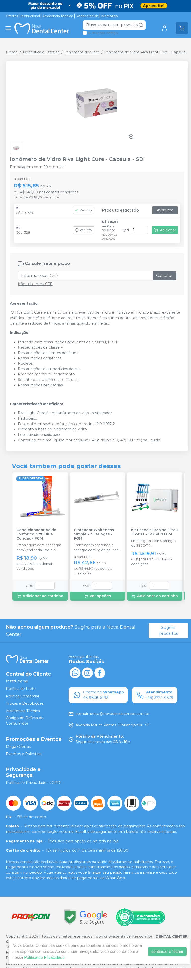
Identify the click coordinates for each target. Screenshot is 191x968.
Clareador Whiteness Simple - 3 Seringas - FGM (94, 534)
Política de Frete (21, 688)
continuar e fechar (167, 951)
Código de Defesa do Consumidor (25, 721)
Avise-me (165, 210)
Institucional (30, 16)
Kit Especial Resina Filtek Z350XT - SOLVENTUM (154, 532)
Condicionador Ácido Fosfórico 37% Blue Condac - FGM (36, 534)
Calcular (164, 275)
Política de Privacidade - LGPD (33, 782)
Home (12, 52)
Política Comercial (22, 696)
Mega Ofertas (18, 746)
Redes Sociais (87, 16)
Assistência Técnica (57, 16)
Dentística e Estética (41, 52)
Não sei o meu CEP (35, 284)
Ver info (83, 210)
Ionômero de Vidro (82, 52)
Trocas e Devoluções (25, 703)
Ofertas (12, 16)
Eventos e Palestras (23, 754)
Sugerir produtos (168, 630)
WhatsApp (109, 16)
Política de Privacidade (44, 957)
